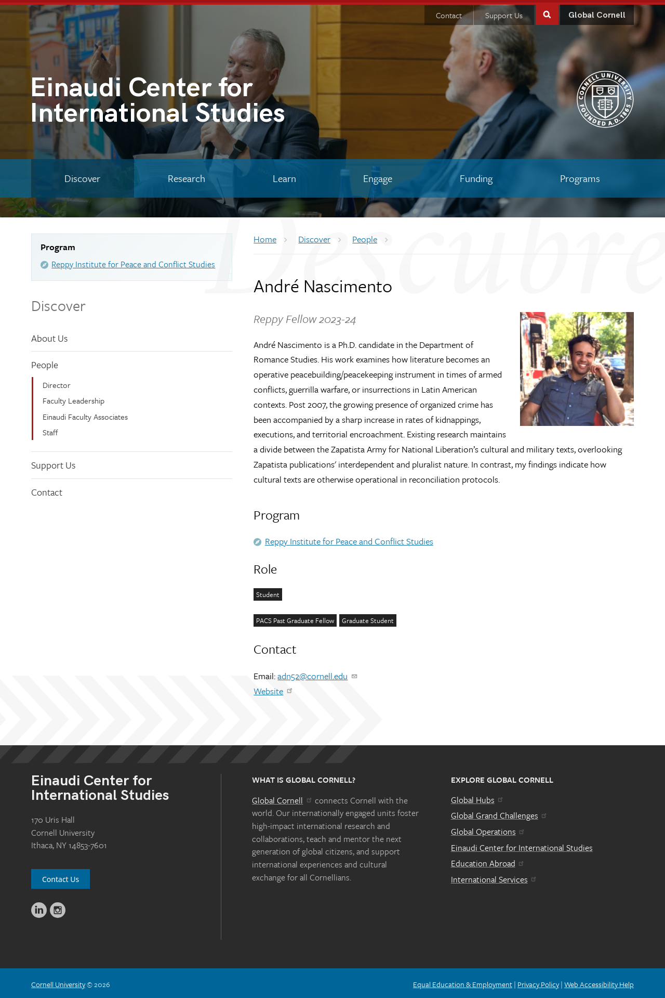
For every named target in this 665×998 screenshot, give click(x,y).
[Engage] (378, 176)
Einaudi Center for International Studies (522, 844)
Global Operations (488, 829)
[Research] (187, 176)
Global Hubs (477, 797)
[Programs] (579, 176)
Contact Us (60, 877)
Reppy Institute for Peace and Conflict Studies (133, 261)
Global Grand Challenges (499, 813)
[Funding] (476, 176)
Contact (449, 12)
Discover (58, 302)
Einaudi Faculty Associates (85, 414)
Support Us (504, 12)
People (44, 362)
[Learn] (284, 176)
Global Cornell (597, 13)
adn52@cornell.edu (317, 673)
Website (274, 688)
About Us (49, 335)
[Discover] (82, 176)
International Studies (181, 100)
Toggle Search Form (547, 11)
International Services (494, 877)
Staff (50, 429)
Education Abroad (488, 860)
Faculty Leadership (73, 398)
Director (57, 382)
